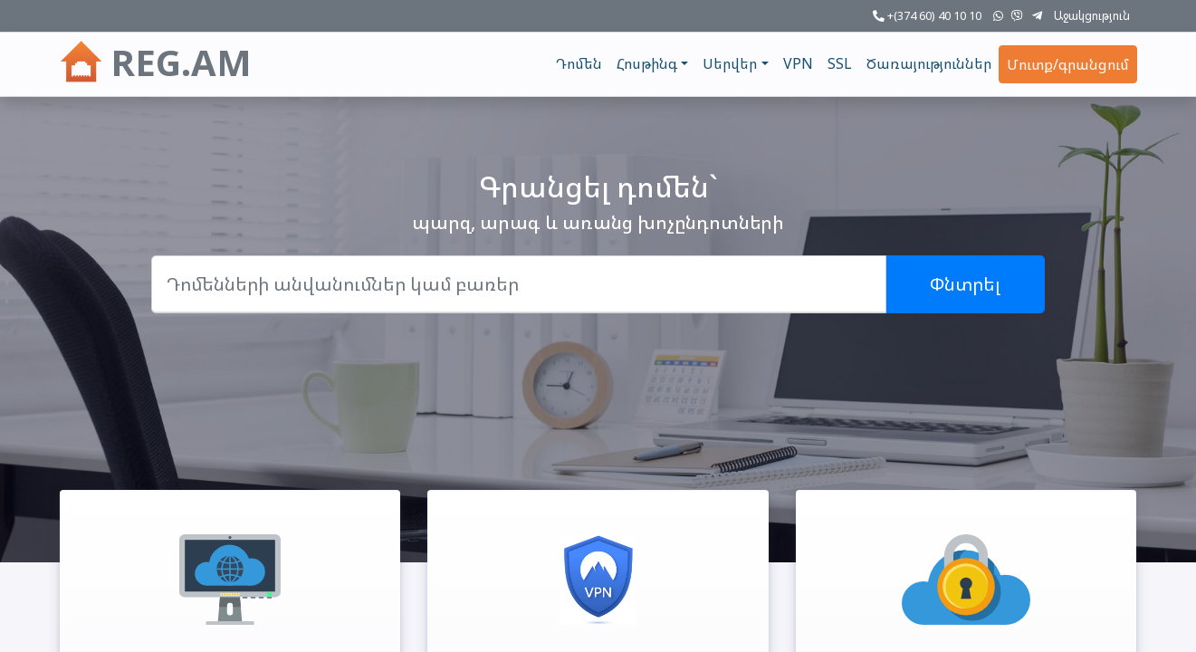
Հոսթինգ (647, 63)
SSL (840, 63)
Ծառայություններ (928, 63)
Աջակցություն (1092, 15)
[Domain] (518, 284)
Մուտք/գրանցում (1068, 64)
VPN (798, 63)
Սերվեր (730, 63)
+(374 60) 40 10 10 (927, 15)
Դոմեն (579, 63)
